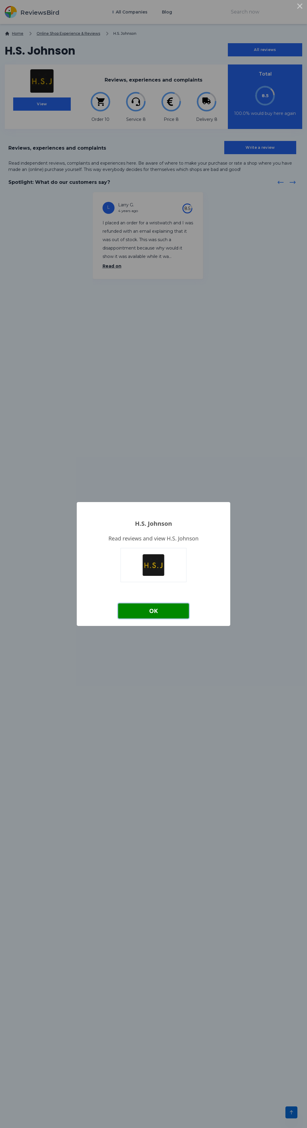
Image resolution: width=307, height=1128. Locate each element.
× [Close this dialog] (299, 7)
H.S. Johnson (153, 523)
